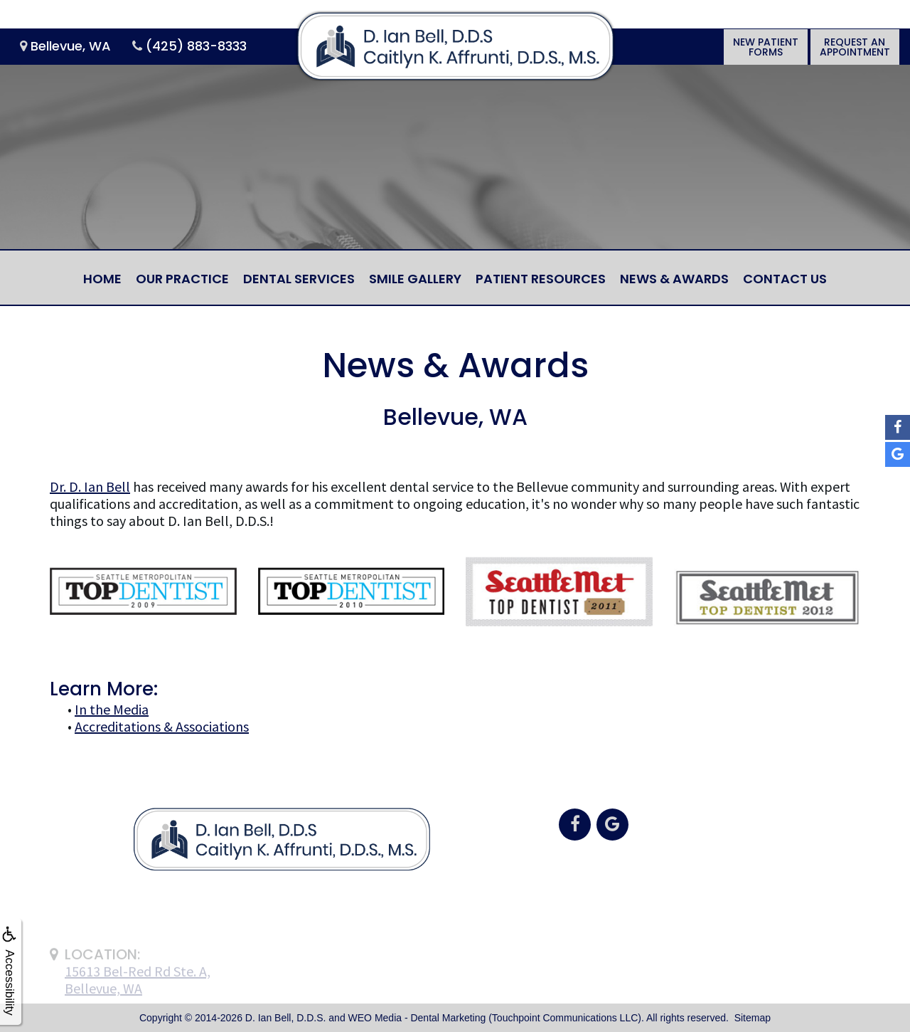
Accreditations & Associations (162, 726)
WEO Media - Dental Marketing (417, 1017)
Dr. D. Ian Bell (90, 486)
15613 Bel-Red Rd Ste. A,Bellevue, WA (137, 995)
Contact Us (785, 279)
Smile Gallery (415, 279)
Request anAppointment (855, 47)
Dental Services (299, 279)
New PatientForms (765, 47)
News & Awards (674, 279)
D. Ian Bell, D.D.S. (285, 1017)
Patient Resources (541, 279)
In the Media (112, 709)
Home (102, 279)
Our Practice (182, 279)
